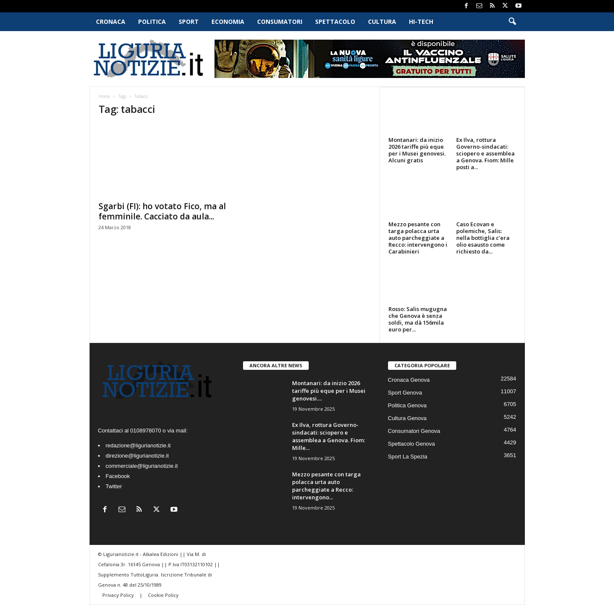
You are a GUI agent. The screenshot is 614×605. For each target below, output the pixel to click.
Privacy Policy (118, 595)
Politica (152, 21)
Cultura (382, 21)
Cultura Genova (407, 418)
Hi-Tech (421, 21)
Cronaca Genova (409, 380)
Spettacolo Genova (411, 444)
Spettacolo (335, 21)
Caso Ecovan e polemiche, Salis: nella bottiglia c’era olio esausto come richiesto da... (483, 237)
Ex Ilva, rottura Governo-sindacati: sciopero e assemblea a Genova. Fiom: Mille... (328, 436)
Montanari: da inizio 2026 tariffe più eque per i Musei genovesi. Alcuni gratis (417, 150)
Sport (189, 21)
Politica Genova (407, 405)
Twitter (114, 486)
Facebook (118, 476)
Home (104, 96)
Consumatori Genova (414, 431)
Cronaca (110, 21)
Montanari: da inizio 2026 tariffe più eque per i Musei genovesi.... (328, 390)
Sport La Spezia (408, 456)
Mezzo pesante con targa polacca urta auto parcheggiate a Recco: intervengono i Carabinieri (417, 237)
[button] (512, 21)
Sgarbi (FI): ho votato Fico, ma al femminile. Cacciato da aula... (162, 211)
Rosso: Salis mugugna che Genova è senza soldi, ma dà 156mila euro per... (417, 319)
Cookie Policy (163, 595)
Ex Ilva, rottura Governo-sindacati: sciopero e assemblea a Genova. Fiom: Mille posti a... (485, 153)
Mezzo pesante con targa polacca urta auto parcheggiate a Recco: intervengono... (326, 485)
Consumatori (279, 21)
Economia (227, 21)
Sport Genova (405, 392)
